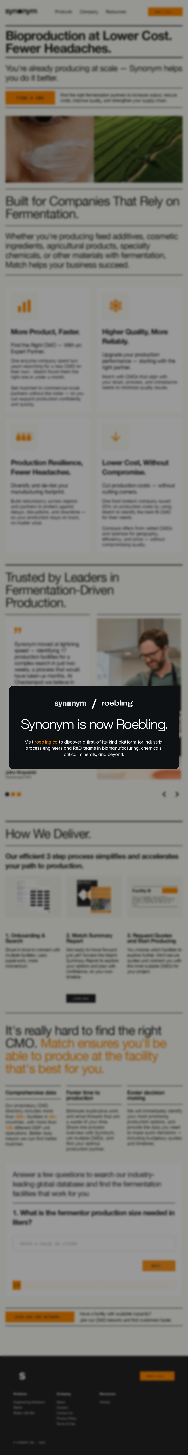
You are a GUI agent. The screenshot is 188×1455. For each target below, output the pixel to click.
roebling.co (45, 742)
